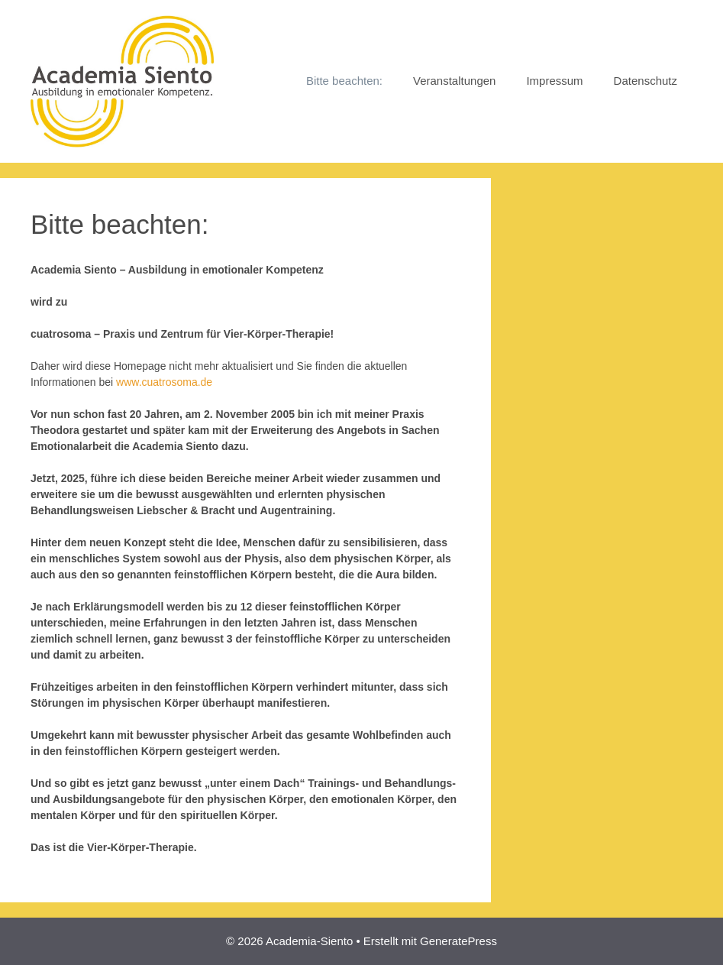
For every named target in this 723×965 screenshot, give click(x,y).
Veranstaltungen (454, 80)
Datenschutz (645, 80)
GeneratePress (458, 940)
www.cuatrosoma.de (164, 382)
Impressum (554, 80)
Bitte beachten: (344, 80)
